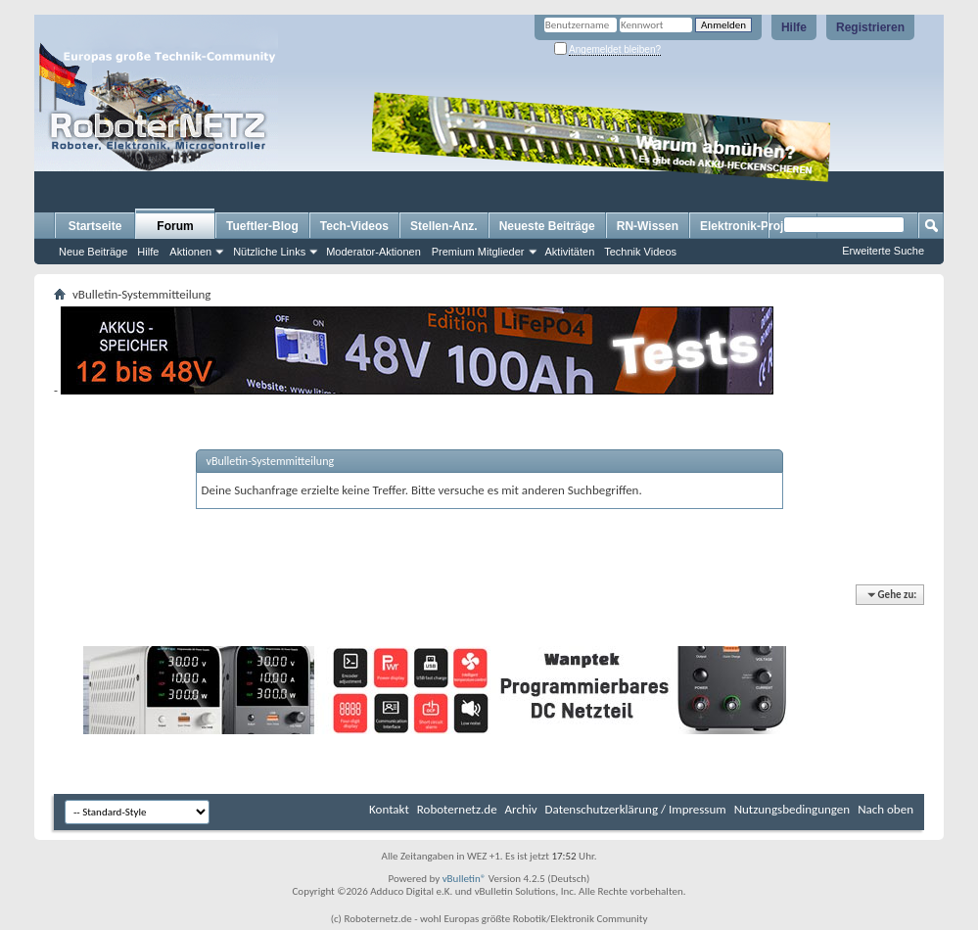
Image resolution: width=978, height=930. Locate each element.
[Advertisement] (263, 7)
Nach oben (885, 809)
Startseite (95, 226)
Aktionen (190, 251)
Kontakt (389, 809)
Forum (175, 226)
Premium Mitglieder (478, 251)
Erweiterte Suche (883, 250)
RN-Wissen (647, 226)
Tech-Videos (354, 226)
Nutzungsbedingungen (792, 809)
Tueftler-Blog (262, 226)
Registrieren (870, 27)
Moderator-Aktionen (373, 251)
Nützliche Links (269, 251)
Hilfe (794, 27)
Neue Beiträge (93, 251)
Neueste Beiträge (547, 226)
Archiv (521, 809)
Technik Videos (640, 251)
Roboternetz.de (457, 809)
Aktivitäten (570, 251)
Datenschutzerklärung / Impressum (635, 809)
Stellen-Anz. (444, 226)
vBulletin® (464, 878)
